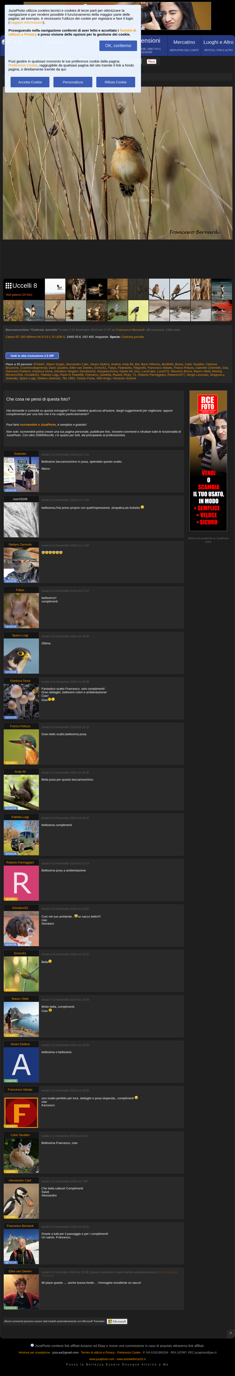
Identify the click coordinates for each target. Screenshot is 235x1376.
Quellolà (105, 374)
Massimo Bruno (181, 371)
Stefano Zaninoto (48, 378)
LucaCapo (148, 371)
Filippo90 (139, 367)
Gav (225, 367)
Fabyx (112, 367)
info (208, 541)
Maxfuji (217, 371)
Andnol (115, 364)
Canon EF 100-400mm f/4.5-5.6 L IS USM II (35, 337)
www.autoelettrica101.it (131, 1359)
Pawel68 (77, 374)
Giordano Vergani (66, 371)
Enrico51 (100, 367)
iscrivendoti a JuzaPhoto (38, 424)
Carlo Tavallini (194, 364)
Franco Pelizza (184, 367)
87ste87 (39, 364)
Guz (137, 371)
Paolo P (65, 374)
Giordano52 (87, 371)
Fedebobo (125, 367)
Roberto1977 (176, 374)
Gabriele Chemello (208, 367)
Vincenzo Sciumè (124, 378)
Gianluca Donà (42, 371)
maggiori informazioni (26, 22)
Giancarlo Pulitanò (18, 371)
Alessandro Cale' (77, 364)
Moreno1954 (14, 374)
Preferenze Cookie (22, 65)
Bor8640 (167, 364)
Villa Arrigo (103, 378)
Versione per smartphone (34, 1352)
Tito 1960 (68, 378)
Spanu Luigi (27, 378)
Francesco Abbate (159, 367)
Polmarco (91, 374)
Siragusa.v (217, 374)
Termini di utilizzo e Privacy (98, 1352)
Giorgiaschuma (107, 371)
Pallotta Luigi (49, 374)
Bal (137, 364)
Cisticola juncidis (133, 337)
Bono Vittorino (150, 364)
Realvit (117, 374)
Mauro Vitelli (202, 371)
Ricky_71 (130, 374)
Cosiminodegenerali (33, 367)
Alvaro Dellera (99, 364)
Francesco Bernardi (130, 330)
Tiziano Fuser (85, 378)
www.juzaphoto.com (101, 1359)
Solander (12, 378)
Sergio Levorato (197, 374)
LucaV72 (163, 371)
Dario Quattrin (58, 367)
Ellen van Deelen (80, 367)
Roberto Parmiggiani (152, 374)
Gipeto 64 (125, 371)
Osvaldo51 (31, 374)
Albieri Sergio (55, 364)
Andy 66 (127, 364)
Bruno (179, 364)
